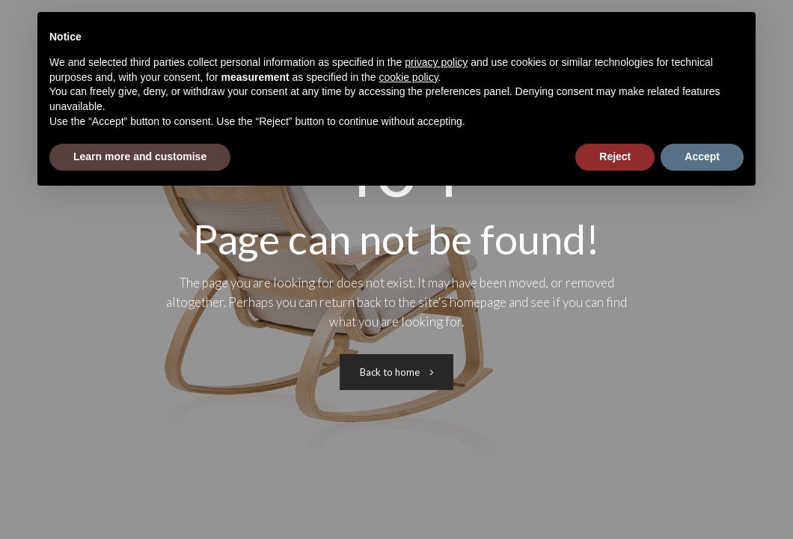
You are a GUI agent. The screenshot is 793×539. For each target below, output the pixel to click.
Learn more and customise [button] (139, 156)
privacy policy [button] (436, 62)
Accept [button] (702, 156)
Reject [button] (615, 156)
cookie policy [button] (408, 77)
